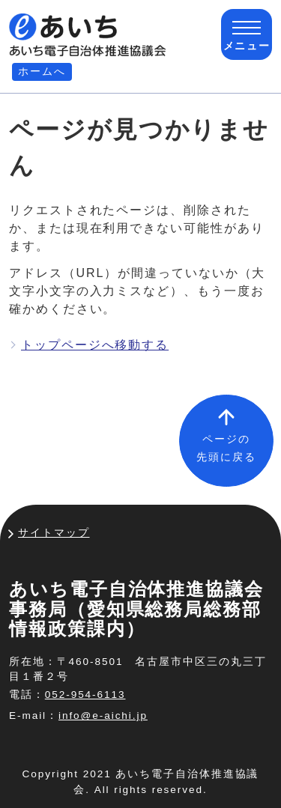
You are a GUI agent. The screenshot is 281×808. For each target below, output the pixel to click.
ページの (226, 448)
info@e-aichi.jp (103, 715)
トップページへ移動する (95, 344)
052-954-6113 (85, 694)
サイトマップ (54, 532)
